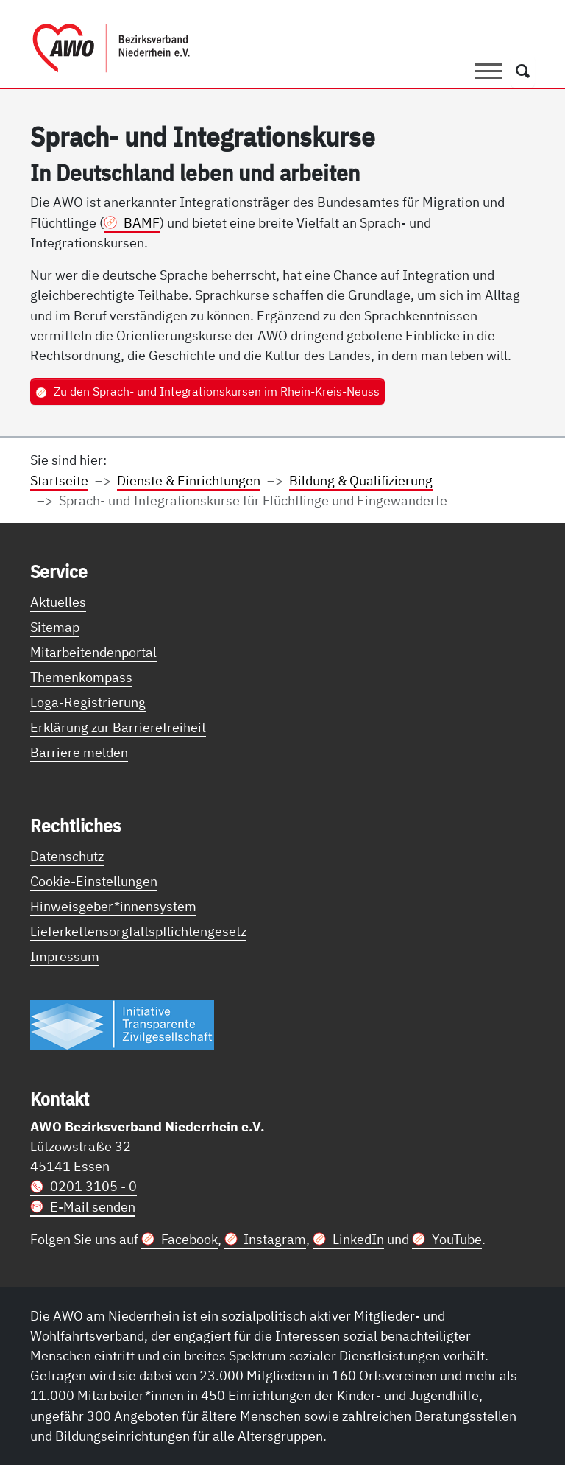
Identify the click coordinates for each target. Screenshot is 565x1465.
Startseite (59, 480)
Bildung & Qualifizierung (361, 480)
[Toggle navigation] (488, 71)
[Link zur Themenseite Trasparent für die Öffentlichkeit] (122, 1024)
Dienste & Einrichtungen (188, 480)
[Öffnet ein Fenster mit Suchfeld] (523, 71)
